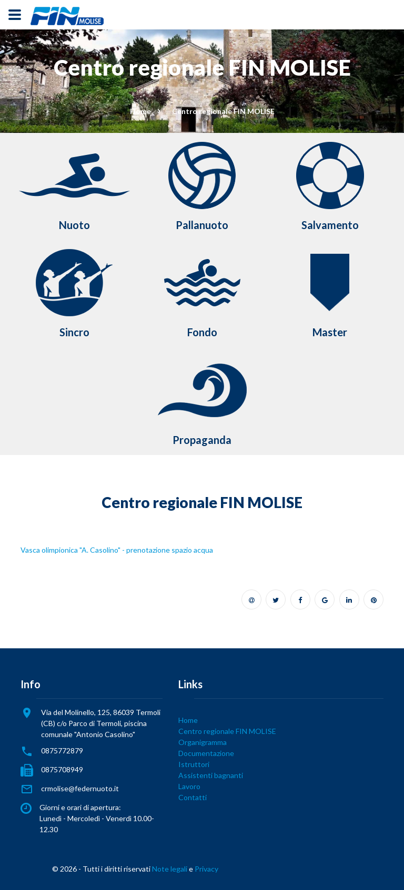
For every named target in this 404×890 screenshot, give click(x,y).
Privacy (206, 868)
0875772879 (62, 750)
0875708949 (62, 769)
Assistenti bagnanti (210, 775)
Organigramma (202, 742)
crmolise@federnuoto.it (80, 788)
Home (140, 111)
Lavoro (189, 786)
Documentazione (206, 753)
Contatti (192, 797)
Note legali (169, 868)
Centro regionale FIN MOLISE (227, 731)
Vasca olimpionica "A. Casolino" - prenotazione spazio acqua (117, 549)
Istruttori (193, 764)
